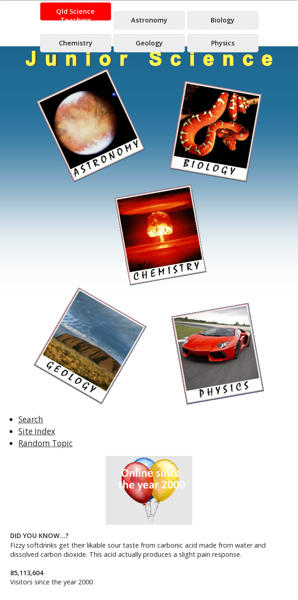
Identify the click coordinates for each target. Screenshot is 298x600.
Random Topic (45, 443)
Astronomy (149, 20)
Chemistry (75, 43)
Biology (223, 20)
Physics (223, 43)
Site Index (36, 431)
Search (30, 419)
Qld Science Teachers (75, 14)
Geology (149, 43)
